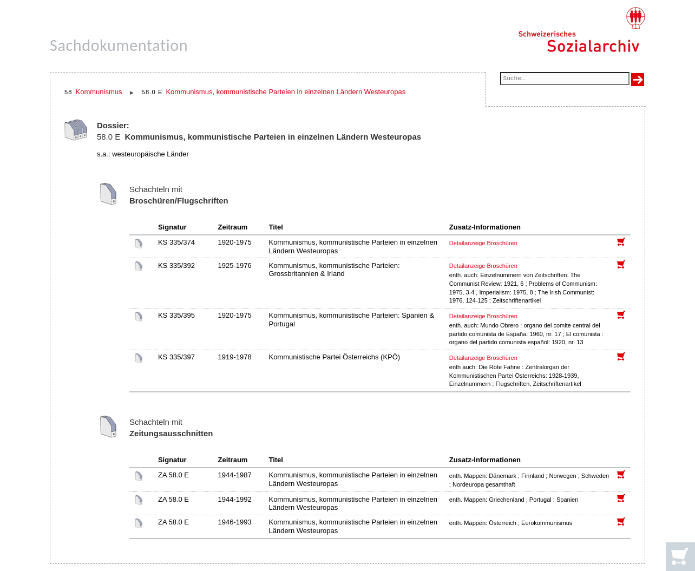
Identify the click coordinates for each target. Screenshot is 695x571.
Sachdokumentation (119, 45)
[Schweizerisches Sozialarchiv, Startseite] (581, 29)
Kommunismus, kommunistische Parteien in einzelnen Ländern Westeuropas (285, 92)
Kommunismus (99, 92)
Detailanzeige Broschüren (483, 243)
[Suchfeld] (565, 79)
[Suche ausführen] (637, 79)
